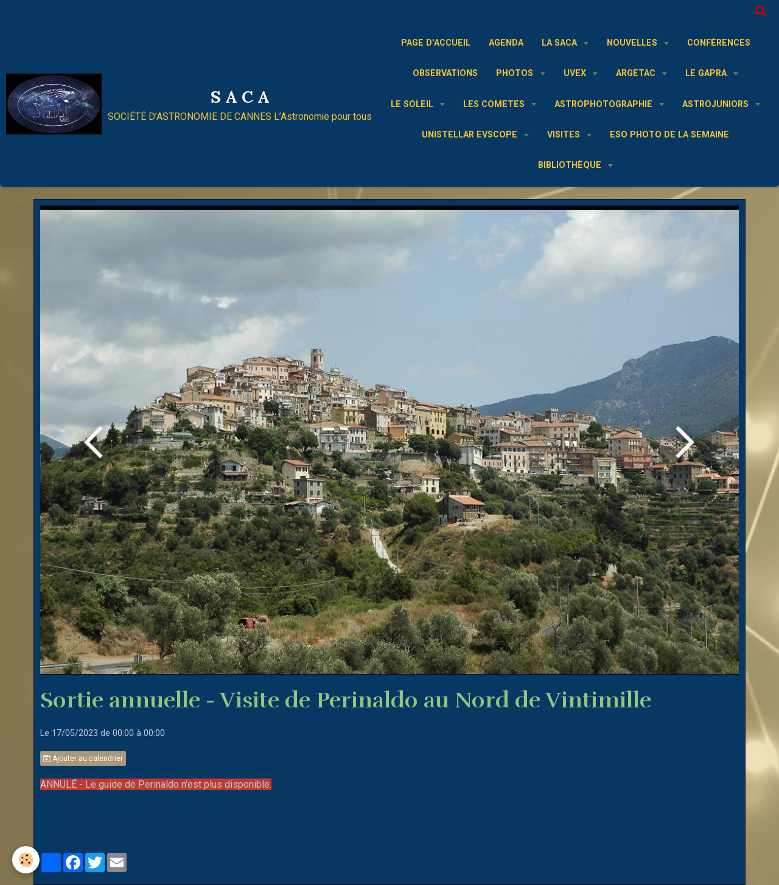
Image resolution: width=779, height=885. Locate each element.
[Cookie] (26, 859)
